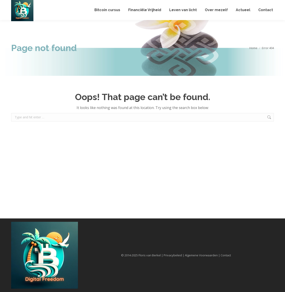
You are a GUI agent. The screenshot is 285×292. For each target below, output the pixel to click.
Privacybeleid (173, 255)
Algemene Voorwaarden (201, 255)
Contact (226, 255)
